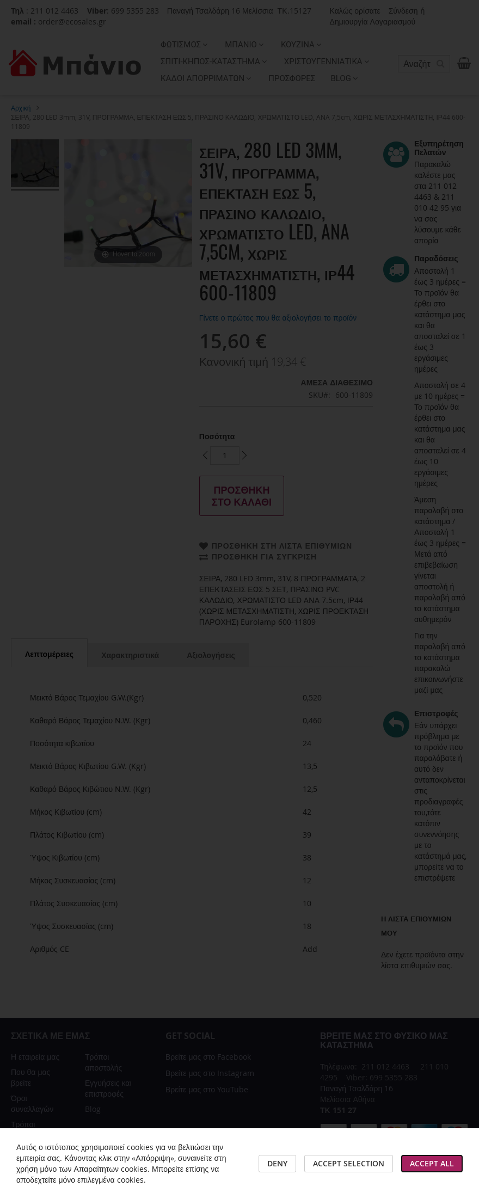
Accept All (432, 1163)
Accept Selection (348, 1163)
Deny (277, 1163)
